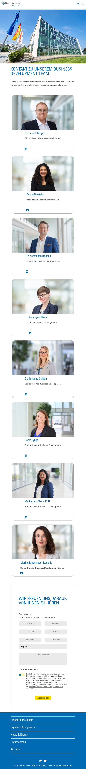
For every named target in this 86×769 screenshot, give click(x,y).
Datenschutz (59, 674)
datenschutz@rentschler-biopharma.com (46, 687)
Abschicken (43, 698)
